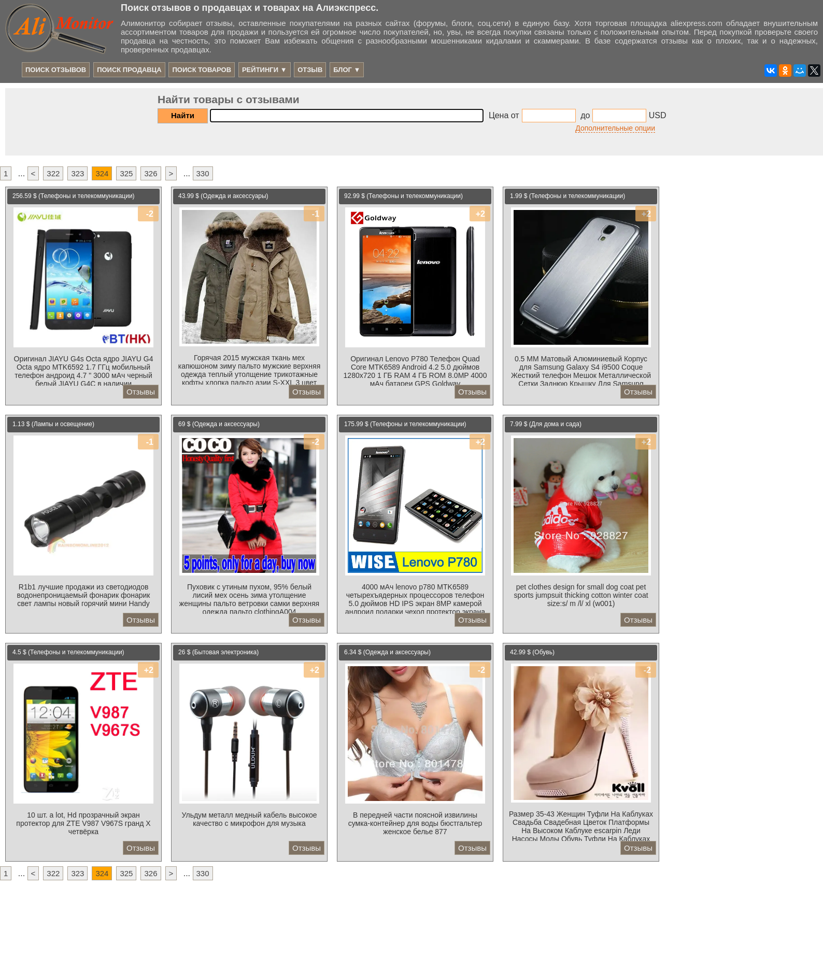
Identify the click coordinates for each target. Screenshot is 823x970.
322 (53, 173)
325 (126, 173)
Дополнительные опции (615, 128)
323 (77, 173)
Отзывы (140, 391)
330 (202, 173)
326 (150, 173)
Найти (182, 115)
